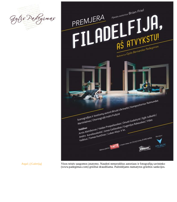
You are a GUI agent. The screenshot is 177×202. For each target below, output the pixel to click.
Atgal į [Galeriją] (31, 163)
